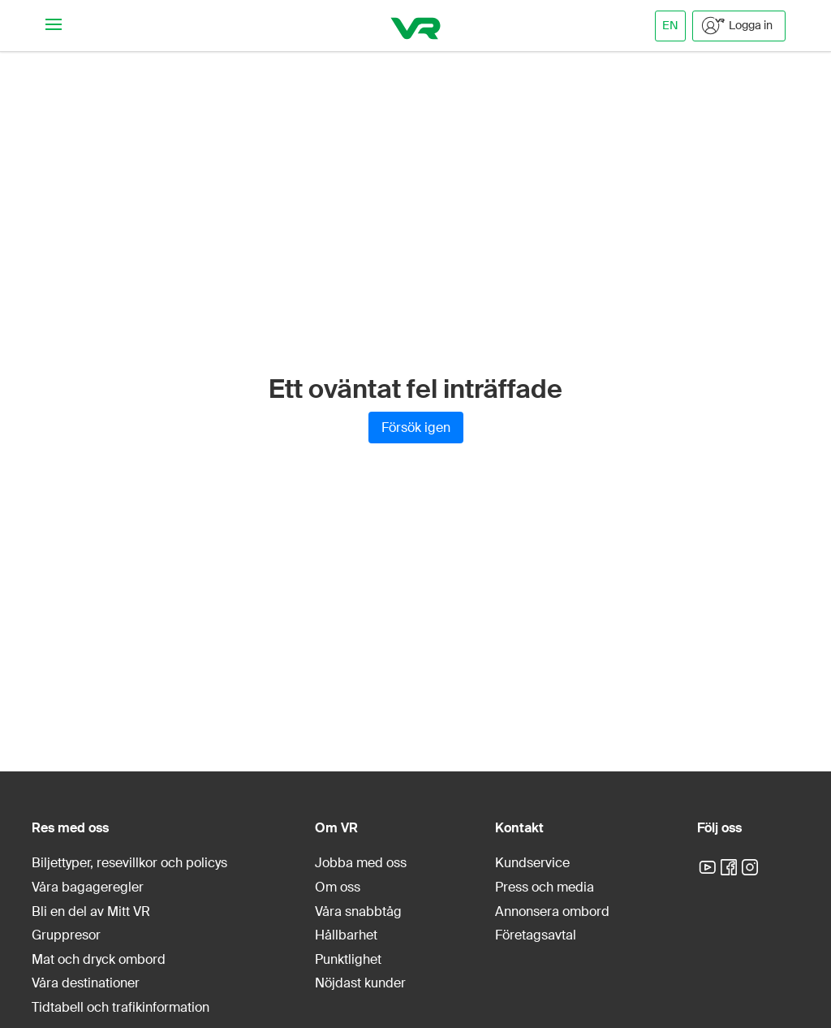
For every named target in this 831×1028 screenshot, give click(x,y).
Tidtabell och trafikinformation (120, 1007)
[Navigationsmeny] (53, 25)
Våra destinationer (86, 982)
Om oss (337, 887)
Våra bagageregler (88, 887)
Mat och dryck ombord (99, 959)
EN (670, 25)
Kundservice (532, 862)
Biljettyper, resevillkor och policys (129, 862)
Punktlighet (348, 959)
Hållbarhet (346, 935)
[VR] (416, 25)
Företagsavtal (535, 935)
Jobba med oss (361, 862)
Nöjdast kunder (360, 982)
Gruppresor (66, 935)
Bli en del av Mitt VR (91, 911)
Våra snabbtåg (358, 911)
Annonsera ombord (552, 911)
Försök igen (415, 427)
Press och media (544, 887)
